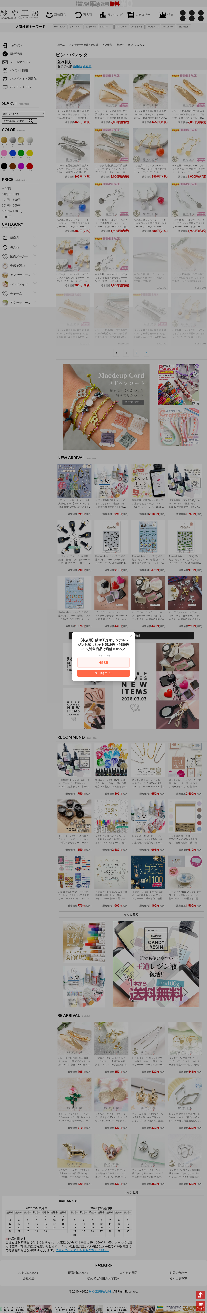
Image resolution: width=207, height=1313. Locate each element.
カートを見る (200, 1306)
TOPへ (200, 1295)
